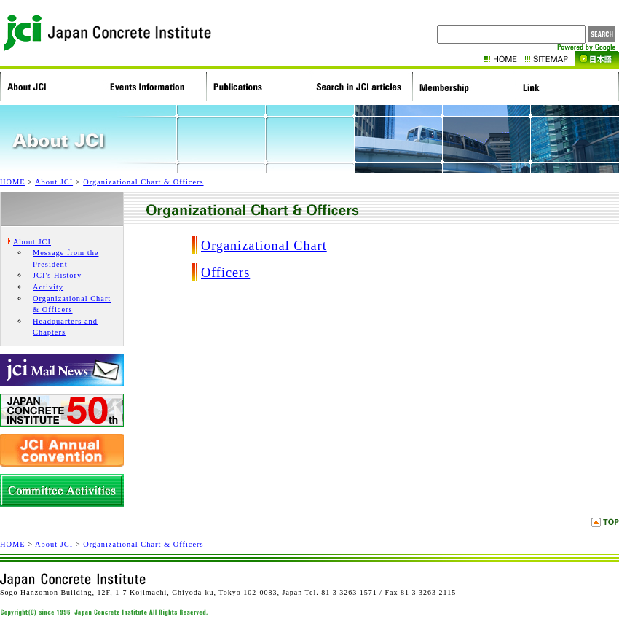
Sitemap (550, 58)
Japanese (597, 58)
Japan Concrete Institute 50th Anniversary (62, 410)
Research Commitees (62, 490)
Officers (225, 272)
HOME (504, 58)
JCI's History (57, 275)
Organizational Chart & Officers (143, 182)
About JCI (54, 182)
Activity (48, 287)
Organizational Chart (264, 245)
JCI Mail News (62, 370)
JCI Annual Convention (62, 450)
